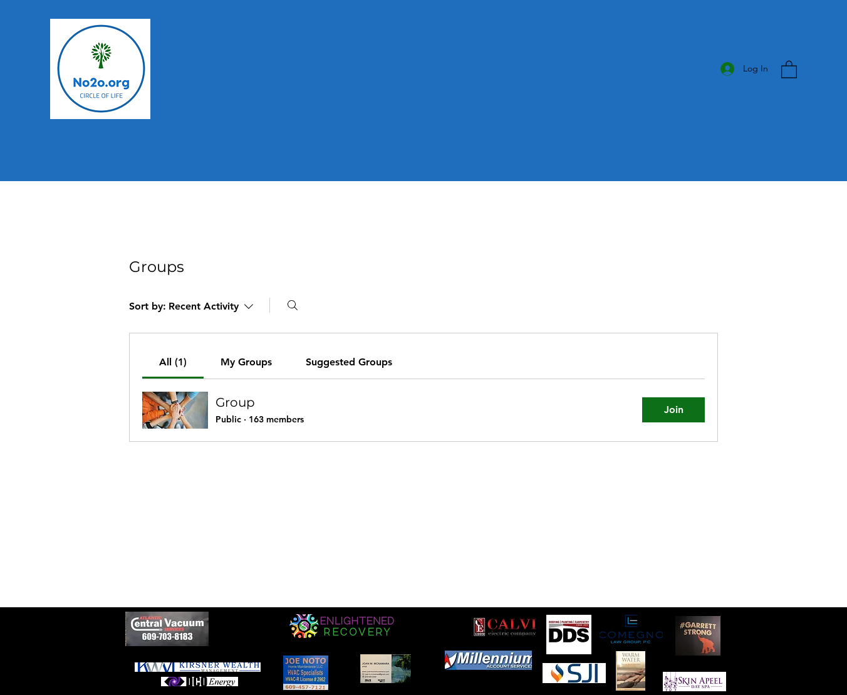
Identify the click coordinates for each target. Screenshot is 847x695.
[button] (789, 69)
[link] (173, 362)
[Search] (292, 305)
